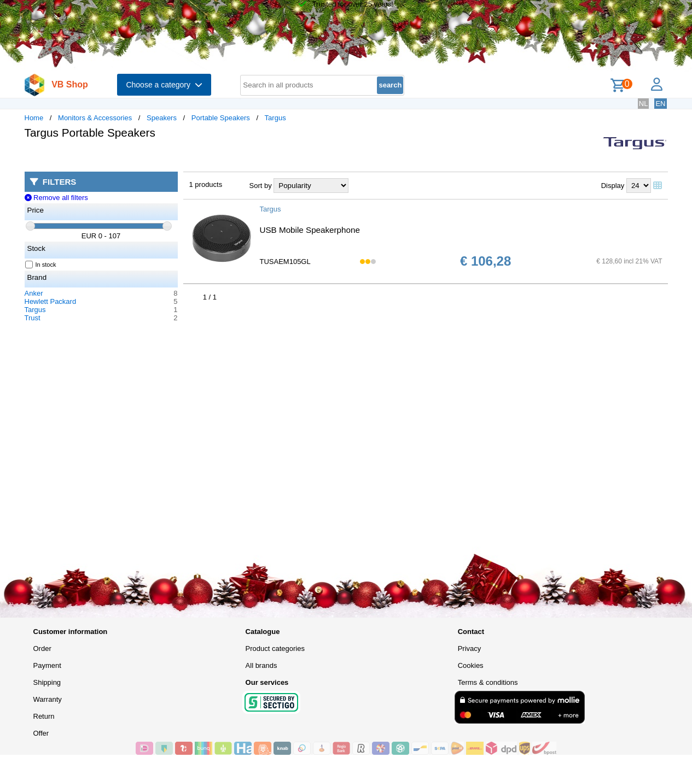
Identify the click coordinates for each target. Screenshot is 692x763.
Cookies (471, 665)
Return (44, 716)
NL (643, 103)
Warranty (47, 699)
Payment (47, 665)
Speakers (162, 118)
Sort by (260, 185)
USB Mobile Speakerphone (310, 229)
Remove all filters (56, 197)
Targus (275, 118)
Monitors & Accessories (95, 118)
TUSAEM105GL (285, 261)
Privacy (469, 648)
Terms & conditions (488, 682)
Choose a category (164, 84)
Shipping (47, 682)
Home (34, 118)
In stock (41, 264)
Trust (32, 318)
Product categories (275, 648)
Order (42, 648)
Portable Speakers (220, 118)
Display (613, 185)
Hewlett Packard (51, 301)
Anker (34, 293)
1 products (206, 184)
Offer (41, 733)
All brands (261, 665)
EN (660, 103)
